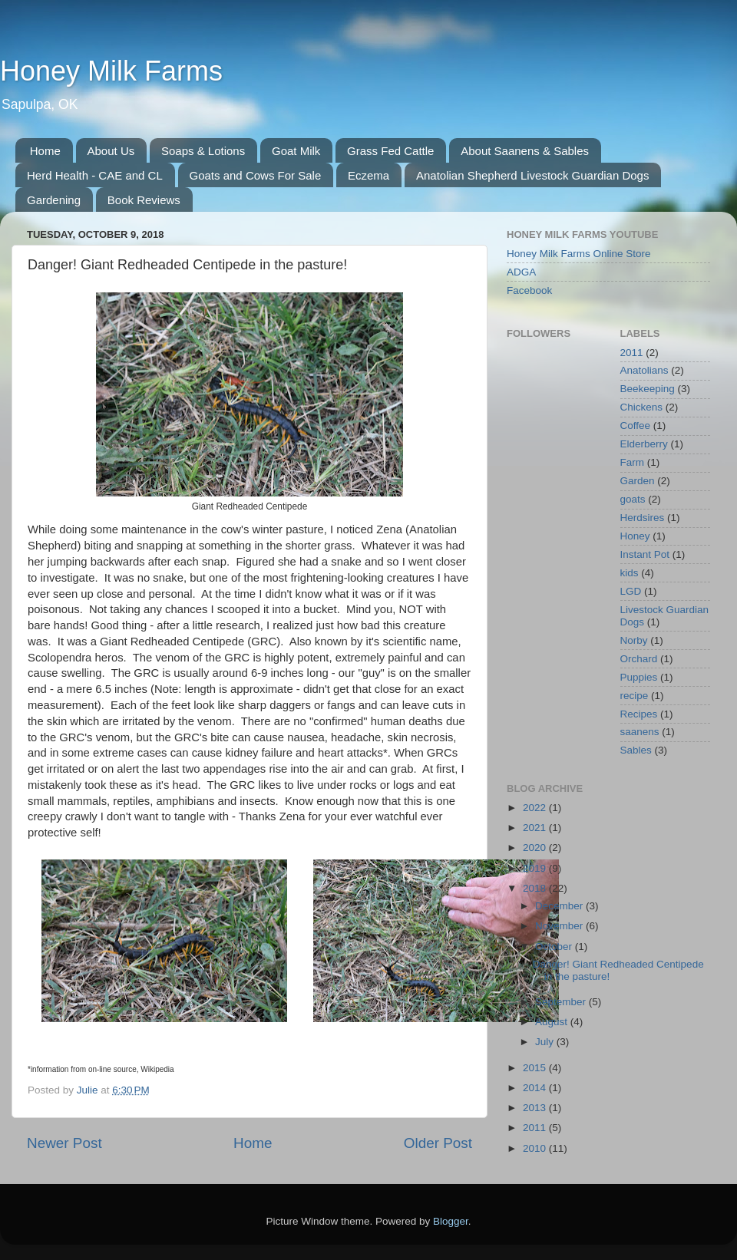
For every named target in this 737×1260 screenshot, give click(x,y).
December (560, 906)
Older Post (438, 1143)
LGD (631, 591)
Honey (635, 536)
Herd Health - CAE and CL (95, 175)
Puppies (639, 677)
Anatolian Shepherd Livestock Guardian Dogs (532, 175)
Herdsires (642, 517)
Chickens (641, 407)
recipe (634, 695)
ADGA (521, 272)
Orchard (639, 659)
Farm (632, 462)
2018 (536, 888)
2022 (536, 807)
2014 (536, 1087)
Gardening (54, 199)
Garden (637, 481)
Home (45, 150)
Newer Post (64, 1143)
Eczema (368, 175)
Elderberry (644, 444)
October (555, 946)
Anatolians (644, 370)
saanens (639, 731)
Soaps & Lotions (203, 150)
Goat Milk (296, 150)
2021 (536, 827)
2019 (536, 868)
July (546, 1041)
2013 (536, 1107)
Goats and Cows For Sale (256, 175)
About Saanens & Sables (525, 150)
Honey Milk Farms (111, 71)
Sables (636, 750)
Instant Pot (645, 554)
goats (633, 499)
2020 (536, 847)
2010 (536, 1148)
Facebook (529, 290)
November (560, 926)
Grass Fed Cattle (390, 150)
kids (629, 573)
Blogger (450, 1221)
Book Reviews (143, 199)
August (552, 1021)
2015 (536, 1068)
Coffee (635, 425)
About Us (111, 150)
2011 (631, 352)
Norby (634, 640)
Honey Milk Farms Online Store (579, 253)
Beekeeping (647, 388)
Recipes (639, 714)
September (562, 1002)
